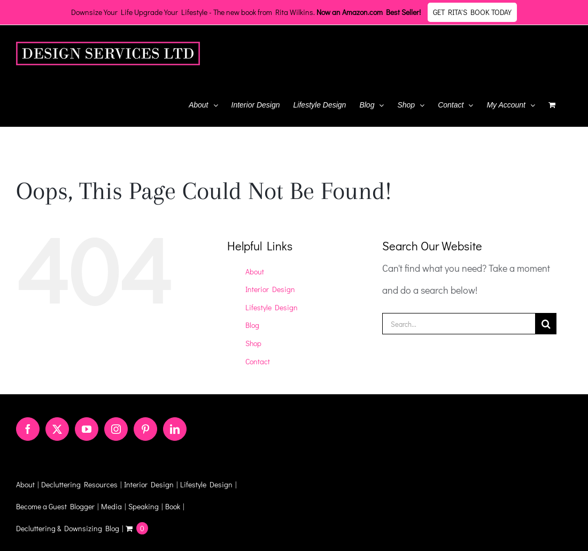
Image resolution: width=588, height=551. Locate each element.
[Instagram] (116, 429)
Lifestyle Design (271, 307)
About (254, 271)
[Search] (545, 323)
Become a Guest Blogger (55, 506)
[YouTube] (86, 429)
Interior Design (270, 289)
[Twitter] (57, 429)
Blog (252, 325)
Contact (257, 361)
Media (111, 506)
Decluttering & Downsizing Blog (67, 528)
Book (172, 506)
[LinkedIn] (175, 429)
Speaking (143, 506)
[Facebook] (28, 429)
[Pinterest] (145, 429)
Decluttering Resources (79, 484)
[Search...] (459, 323)
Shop (253, 343)
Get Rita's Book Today (472, 12)
